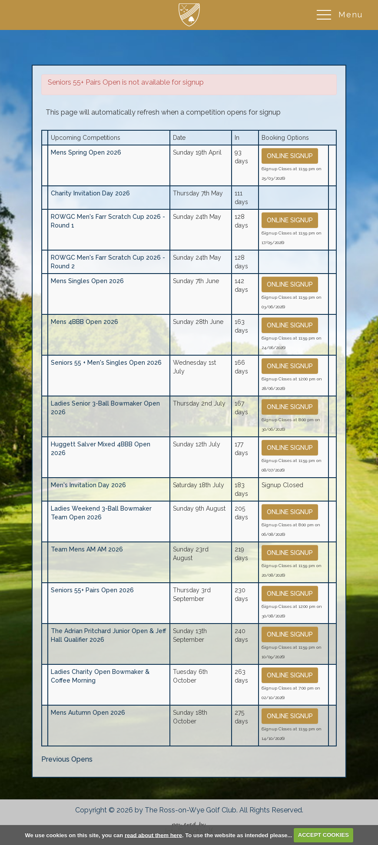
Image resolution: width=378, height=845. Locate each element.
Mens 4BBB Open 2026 (84, 321)
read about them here (153, 835)
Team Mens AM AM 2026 (87, 549)
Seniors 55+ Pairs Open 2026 (92, 590)
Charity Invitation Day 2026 (90, 193)
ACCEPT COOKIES (323, 835)
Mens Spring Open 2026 (86, 152)
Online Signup (290, 155)
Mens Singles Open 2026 (87, 280)
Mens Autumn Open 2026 (88, 712)
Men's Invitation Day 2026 (88, 485)
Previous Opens (67, 759)
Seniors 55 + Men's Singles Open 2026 (106, 362)
